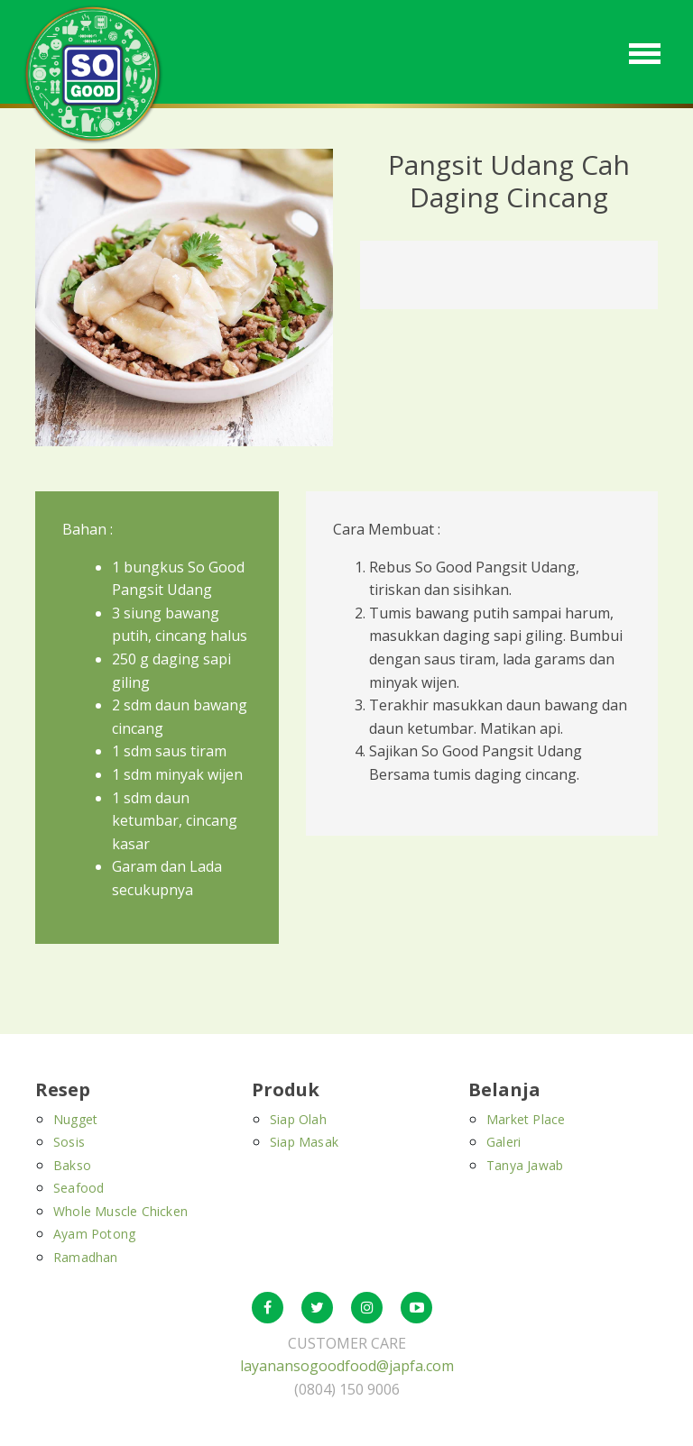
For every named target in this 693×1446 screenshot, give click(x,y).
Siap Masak (304, 1141)
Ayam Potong (94, 1233)
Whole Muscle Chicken (120, 1211)
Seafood (78, 1187)
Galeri (503, 1141)
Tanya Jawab (524, 1165)
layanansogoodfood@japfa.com (347, 1366)
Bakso (72, 1165)
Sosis (69, 1141)
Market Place (525, 1119)
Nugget (75, 1119)
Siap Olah (298, 1119)
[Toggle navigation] (644, 52)
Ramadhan (85, 1257)
